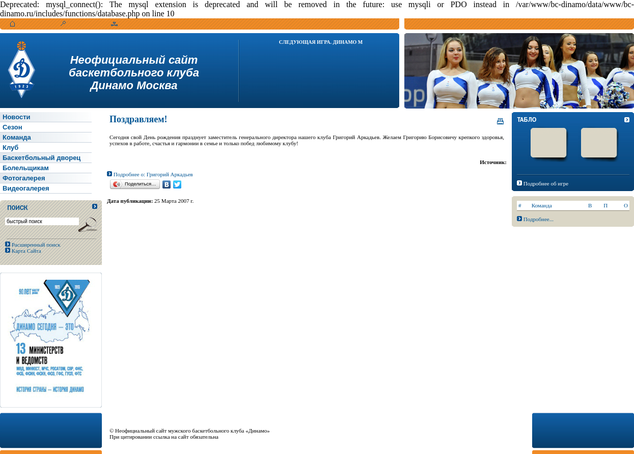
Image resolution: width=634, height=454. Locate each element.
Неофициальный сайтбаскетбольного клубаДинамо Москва (134, 73)
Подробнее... (538, 219)
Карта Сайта (25, 251)
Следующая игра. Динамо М (321, 42)
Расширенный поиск (35, 245)
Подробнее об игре (545, 183)
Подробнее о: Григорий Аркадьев (150, 174)
